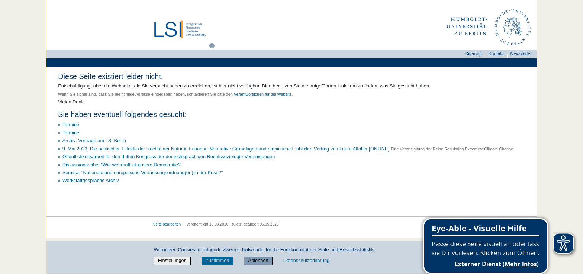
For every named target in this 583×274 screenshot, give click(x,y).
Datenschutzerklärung (306, 260)
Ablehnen (258, 260)
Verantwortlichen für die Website (263, 94)
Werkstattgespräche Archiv (90, 180)
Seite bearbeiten (167, 224)
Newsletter (521, 54)
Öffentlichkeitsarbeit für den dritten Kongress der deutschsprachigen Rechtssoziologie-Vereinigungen (168, 156)
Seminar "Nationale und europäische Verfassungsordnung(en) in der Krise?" (142, 172)
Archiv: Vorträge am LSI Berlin (94, 140)
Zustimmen (217, 260)
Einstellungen (172, 260)
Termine (71, 124)
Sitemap (473, 54)
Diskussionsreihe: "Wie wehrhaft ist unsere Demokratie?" (122, 165)
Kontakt (496, 54)
